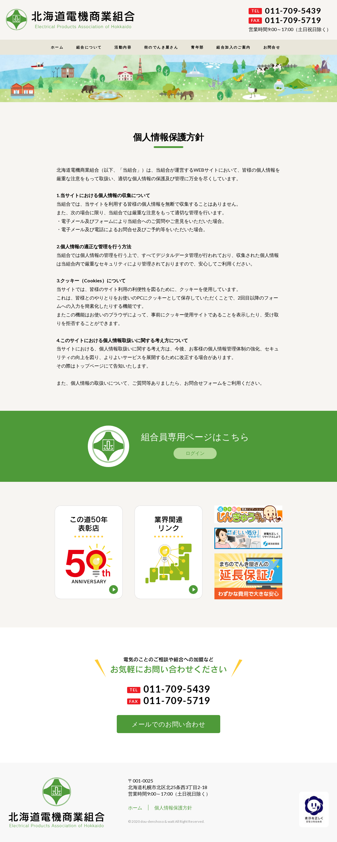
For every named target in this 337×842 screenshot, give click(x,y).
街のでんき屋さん (161, 47)
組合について (89, 47)
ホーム (57, 47)
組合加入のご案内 (233, 47)
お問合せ (272, 47)
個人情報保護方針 (173, 807)
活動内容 (123, 47)
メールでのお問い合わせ (168, 724)
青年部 (197, 47)
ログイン (195, 453)
